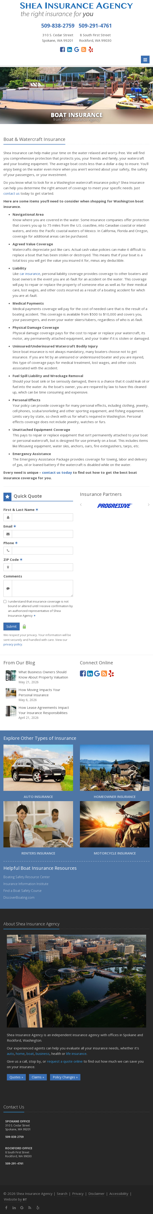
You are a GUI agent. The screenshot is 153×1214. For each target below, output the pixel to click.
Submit (11, 626)
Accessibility (118, 1193)
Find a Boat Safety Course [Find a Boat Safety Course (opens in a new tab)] (22, 890)
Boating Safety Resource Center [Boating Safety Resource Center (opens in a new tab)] (26, 877)
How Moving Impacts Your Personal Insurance (38, 694)
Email (9, 526)
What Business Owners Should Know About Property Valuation (38, 677)
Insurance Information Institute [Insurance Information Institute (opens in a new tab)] (25, 884)
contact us (11, 193)
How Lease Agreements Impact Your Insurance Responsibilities (38, 712)
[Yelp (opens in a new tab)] (90, 49)
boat (30, 1053)
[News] (83, 49)
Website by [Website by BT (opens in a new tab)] (15, 1199)
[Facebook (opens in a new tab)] (62, 49)
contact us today (57, 472)
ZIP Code (13, 559)
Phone (10, 543)
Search (62, 1193)
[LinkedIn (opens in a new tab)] (69, 49)
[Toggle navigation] (145, 59)
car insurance (30, 273)
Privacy (78, 1193)
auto (10, 1053)
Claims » (38, 1077)
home (20, 1053)
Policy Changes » (65, 1077)
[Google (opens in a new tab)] (76, 49)
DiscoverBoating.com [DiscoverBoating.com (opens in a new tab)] (18, 897)
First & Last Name (20, 509)
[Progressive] (114, 506)
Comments (12, 576)
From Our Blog (19, 663)
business (43, 1053)
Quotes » (16, 1077)
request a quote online (65, 1061)
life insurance (76, 1053)
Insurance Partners (101, 494)
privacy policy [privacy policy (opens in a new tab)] (12, 644)
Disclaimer (96, 1193)
